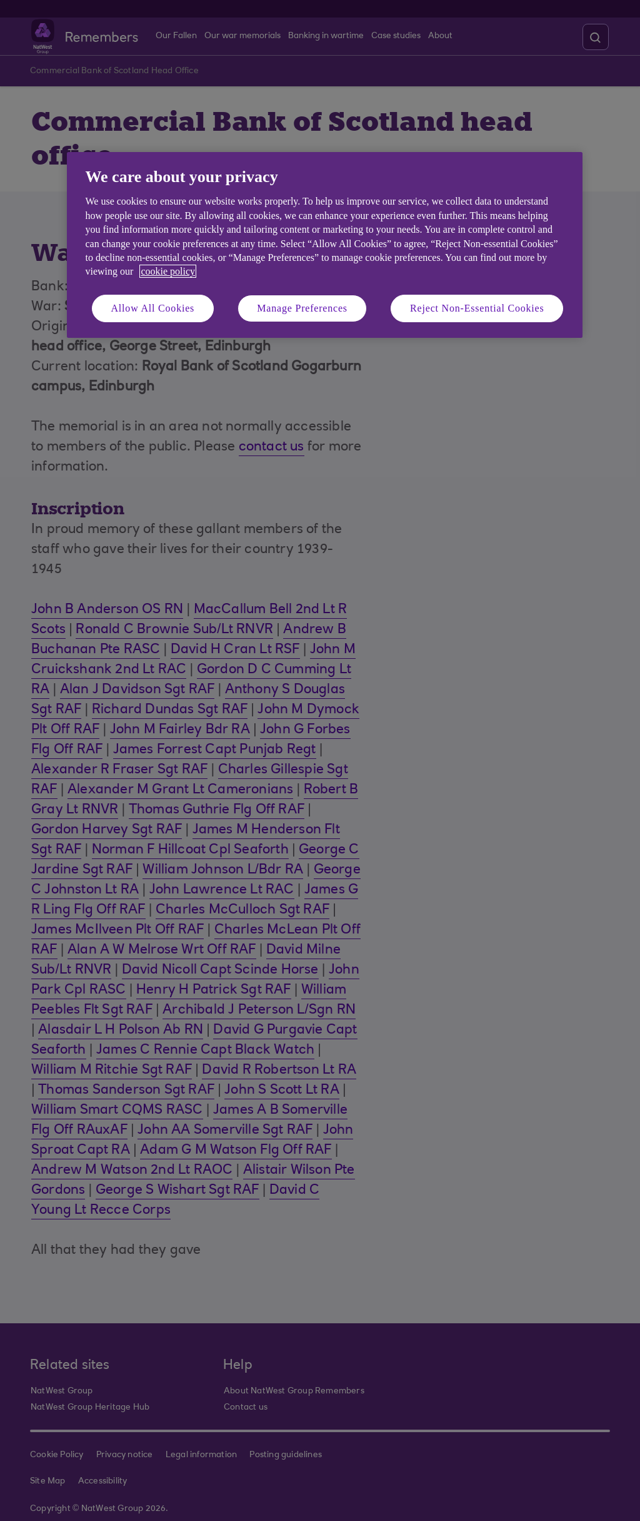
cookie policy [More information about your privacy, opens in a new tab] (168, 271)
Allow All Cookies (153, 308)
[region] (324, 245)
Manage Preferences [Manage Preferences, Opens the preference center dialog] (302, 308)
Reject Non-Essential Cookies (477, 308)
